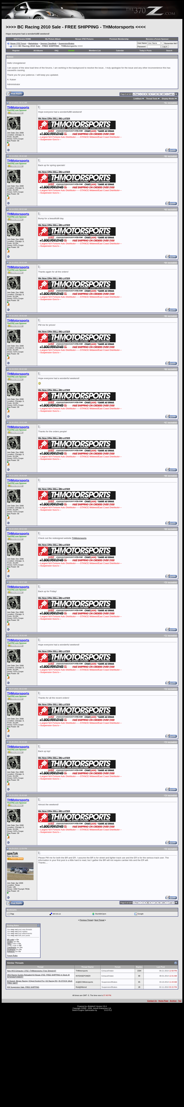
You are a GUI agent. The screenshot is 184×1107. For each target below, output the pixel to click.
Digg (12, 914)
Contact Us (152, 1001)
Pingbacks (11, 949)
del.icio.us (57, 914)
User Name (142, 43)
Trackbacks (11, 947)
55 (159, 94)
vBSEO (101, 1010)
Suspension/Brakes (66, 43)
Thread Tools (151, 99)
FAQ (56, 51)
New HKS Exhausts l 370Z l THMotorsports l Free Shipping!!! (31, 971)
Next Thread (99, 920)
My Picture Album (53, 39)
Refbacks (11, 951)
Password (142, 47)
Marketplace (33, 43)
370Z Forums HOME (22, 39)
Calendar (120, 51)
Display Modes (168, 99)
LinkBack (138, 99)
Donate (71, 51)
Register (16, 51)
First (135, 94)
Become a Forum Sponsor (157, 39)
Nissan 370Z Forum (18, 43)
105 (163, 94)
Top (179, 1001)
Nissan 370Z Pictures (84, 39)
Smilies (10, 942)
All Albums (38, 51)
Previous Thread (86, 920)
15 (156, 94)
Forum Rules (12, 956)
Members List (95, 51)
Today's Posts (145, 51)
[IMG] (9, 943)
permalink (172, 103)
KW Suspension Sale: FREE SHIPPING (23, 987)
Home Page (163, 1001)
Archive (173, 1001)
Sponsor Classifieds (48, 43)
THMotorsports (79, 538)
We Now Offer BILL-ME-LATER (54, 118)
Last (171, 94)
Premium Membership (119, 39)
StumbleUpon (100, 914)
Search (169, 51)
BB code (10, 940)
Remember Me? (169, 43)
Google (140, 914)
